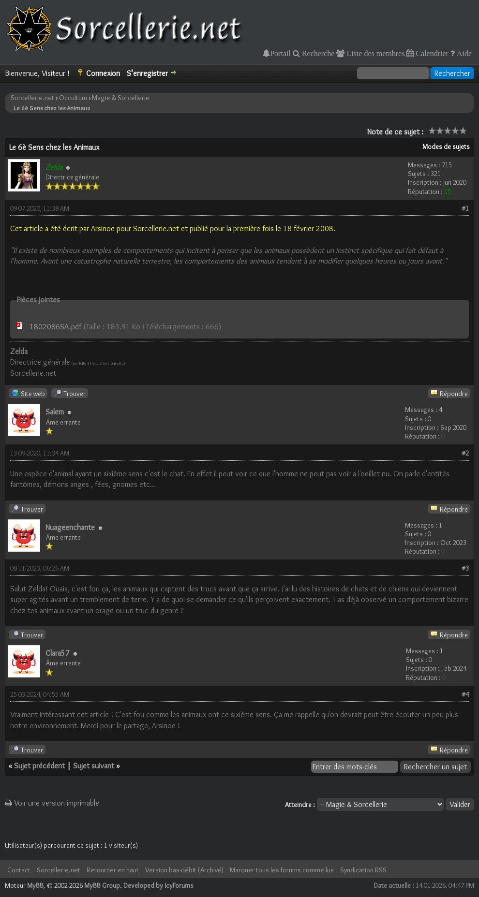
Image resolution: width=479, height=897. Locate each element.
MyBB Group (102, 885)
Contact (18, 870)
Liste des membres (374, 53)
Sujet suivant (93, 765)
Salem (54, 411)
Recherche (317, 53)
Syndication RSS (363, 870)
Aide (463, 53)
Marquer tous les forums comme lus (282, 870)
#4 (465, 694)
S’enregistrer (147, 73)
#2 (465, 453)
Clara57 (57, 653)
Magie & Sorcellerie (121, 97)
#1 (465, 208)
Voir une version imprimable (52, 803)
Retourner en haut (113, 870)
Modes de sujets (446, 146)
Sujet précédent (39, 765)
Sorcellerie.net (32, 97)
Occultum (73, 97)
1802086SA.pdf (55, 326)
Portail (280, 53)
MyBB (35, 885)
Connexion (103, 73)
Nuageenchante (70, 527)
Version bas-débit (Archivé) (184, 870)
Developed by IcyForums (158, 885)
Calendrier (431, 53)
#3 (465, 568)
